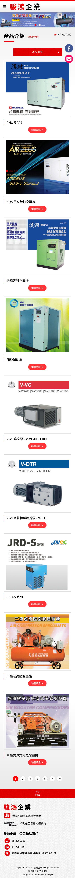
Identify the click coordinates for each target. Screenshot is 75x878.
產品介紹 (67, 34)
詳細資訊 (37, 129)
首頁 (59, 34)
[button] (35, 25)
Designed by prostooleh (33, 874)
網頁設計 (32, 870)
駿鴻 (25, 6)
